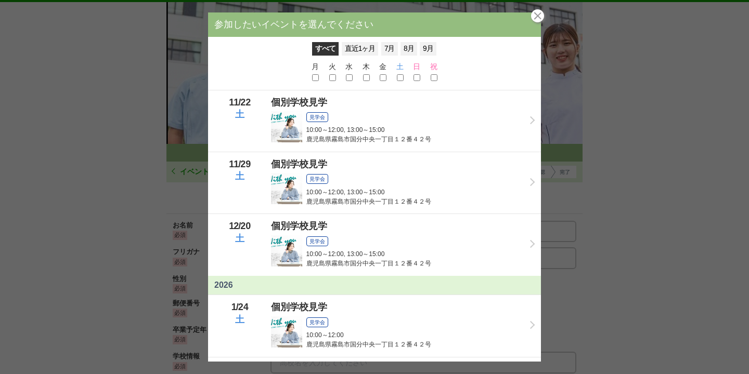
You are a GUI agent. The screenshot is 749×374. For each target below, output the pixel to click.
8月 (409, 48)
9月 (428, 48)
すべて (325, 48)
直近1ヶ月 (360, 48)
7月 (389, 48)
